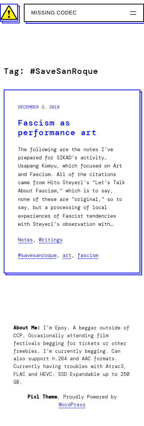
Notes (25, 239)
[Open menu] (133, 13)
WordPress (72, 404)
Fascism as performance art (57, 128)
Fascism (87, 255)
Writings (51, 239)
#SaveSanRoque (37, 255)
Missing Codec (54, 13)
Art (67, 255)
